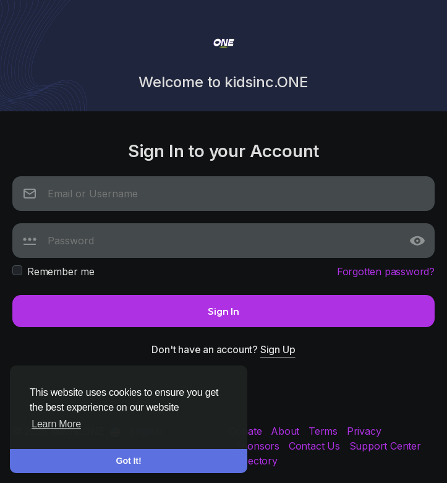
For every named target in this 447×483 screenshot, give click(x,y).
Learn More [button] (56, 424)
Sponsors (259, 446)
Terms (325, 431)
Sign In (223, 310)
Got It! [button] (129, 461)
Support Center (385, 446)
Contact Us (316, 446)
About (286, 431)
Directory (256, 461)
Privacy (364, 431)
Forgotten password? (386, 271)
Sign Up (278, 349)
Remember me (61, 271)
